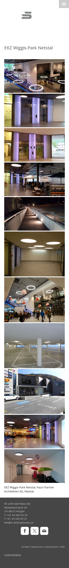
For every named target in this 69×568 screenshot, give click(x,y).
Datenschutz (51, 546)
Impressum (37, 546)
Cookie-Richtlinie (12, 554)
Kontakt (25, 546)
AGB (62, 546)
